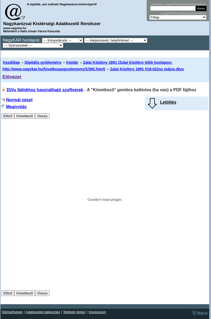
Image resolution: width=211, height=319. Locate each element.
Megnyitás (16, 106)
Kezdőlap (11, 62)
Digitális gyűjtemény (43, 62)
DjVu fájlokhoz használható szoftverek (45, 90)
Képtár (72, 62)
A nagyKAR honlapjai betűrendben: (184, 13)
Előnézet (11, 76)
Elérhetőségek (12, 312)
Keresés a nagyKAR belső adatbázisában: (179, 4)
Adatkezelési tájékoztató (43, 312)
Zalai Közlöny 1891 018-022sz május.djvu (147, 69)
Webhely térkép (74, 312)
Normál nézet (19, 100)
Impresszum (97, 312)
